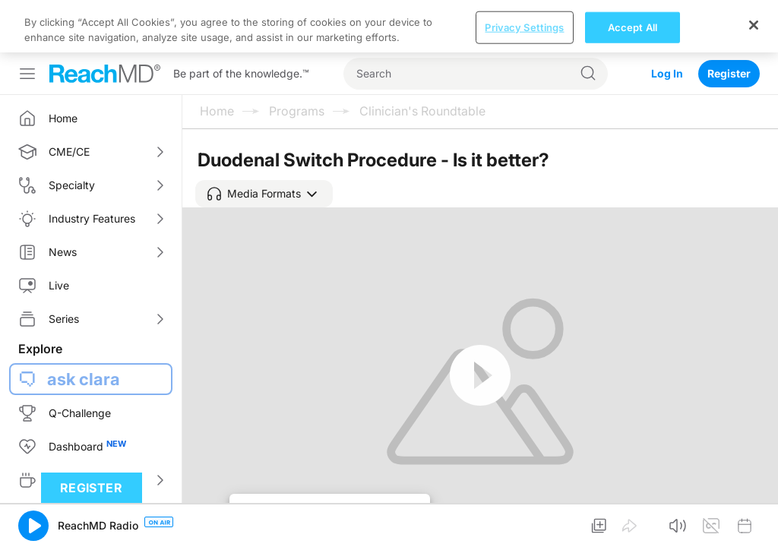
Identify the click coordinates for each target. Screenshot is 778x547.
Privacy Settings (524, 27)
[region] (389, 26)
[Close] (753, 25)
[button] (264, 193)
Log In (667, 73)
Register (729, 73)
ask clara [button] (83, 379)
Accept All (632, 27)
